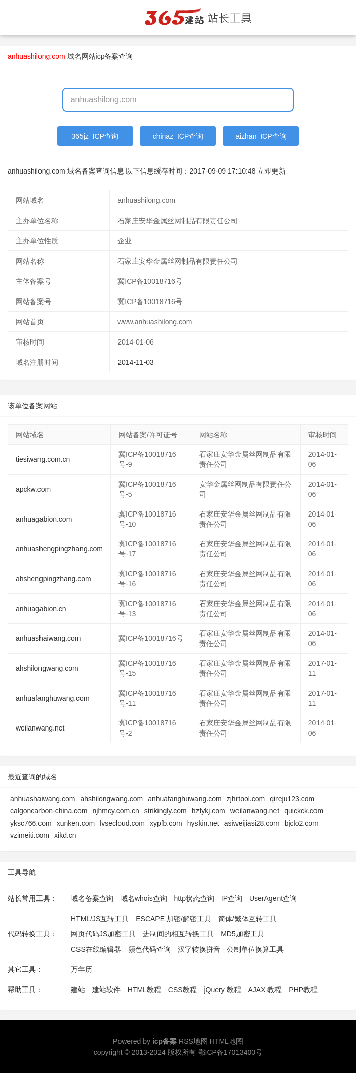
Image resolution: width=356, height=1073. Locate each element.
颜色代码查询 (149, 949)
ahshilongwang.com (47, 668)
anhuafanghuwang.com (53, 698)
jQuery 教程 (222, 989)
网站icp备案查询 (107, 56)
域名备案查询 (92, 898)
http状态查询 (194, 898)
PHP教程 (303, 989)
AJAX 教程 (265, 989)
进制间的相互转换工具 (178, 934)
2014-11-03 (135, 362)
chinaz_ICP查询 (178, 136)
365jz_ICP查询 (94, 136)
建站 (78, 989)
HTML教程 (144, 989)
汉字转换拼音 (199, 949)
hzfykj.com (208, 811)
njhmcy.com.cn (116, 811)
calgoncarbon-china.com (49, 811)
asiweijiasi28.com (252, 823)
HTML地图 (226, 1041)
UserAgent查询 (273, 898)
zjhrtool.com (246, 799)
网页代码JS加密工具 (103, 934)
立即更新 (271, 171)
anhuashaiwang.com (48, 638)
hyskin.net (203, 823)
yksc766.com (31, 823)
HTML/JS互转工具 (100, 919)
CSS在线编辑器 (96, 949)
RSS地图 (193, 1041)
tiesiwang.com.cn (43, 459)
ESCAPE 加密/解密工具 (173, 919)
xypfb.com (166, 823)
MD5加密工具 (242, 934)
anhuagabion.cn (41, 609)
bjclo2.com (302, 823)
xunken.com (76, 823)
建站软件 (106, 989)
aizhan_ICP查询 (260, 136)
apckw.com (33, 489)
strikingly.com (165, 811)
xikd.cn (65, 835)
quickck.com (303, 811)
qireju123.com (292, 799)
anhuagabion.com (44, 519)
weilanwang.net (40, 728)
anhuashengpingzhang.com (59, 549)
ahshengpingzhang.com (53, 579)
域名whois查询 (144, 898)
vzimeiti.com (29, 835)
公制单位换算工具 (255, 949)
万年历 (81, 969)
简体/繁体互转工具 (247, 919)
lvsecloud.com (122, 823)
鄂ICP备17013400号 (230, 1052)
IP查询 (231, 898)
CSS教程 (182, 989)
